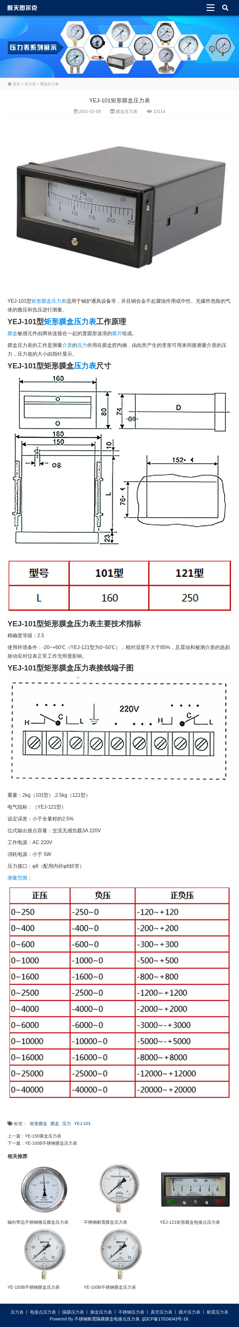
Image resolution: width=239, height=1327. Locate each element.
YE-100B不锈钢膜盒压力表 (51, 1143)
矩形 (36, 301)
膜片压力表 (189, 1312)
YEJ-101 (82, 1123)
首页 (13, 84)
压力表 (30, 84)
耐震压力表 (217, 1312)
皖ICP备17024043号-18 (165, 1318)
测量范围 (17, 878)
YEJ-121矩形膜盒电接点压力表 (190, 1222)
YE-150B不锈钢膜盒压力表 (33, 1287)
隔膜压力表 (73, 1312)
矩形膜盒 (59, 321)
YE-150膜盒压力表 (43, 1135)
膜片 (117, 333)
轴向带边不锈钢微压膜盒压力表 (37, 1222)
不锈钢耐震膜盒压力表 (105, 1222)
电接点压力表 (43, 1312)
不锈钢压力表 (131, 1312)
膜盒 (12, 333)
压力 (82, 345)
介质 (67, 345)
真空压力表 (161, 1312)
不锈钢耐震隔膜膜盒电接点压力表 (107, 1318)
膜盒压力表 (49, 84)
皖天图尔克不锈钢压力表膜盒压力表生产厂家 (22, 8)
